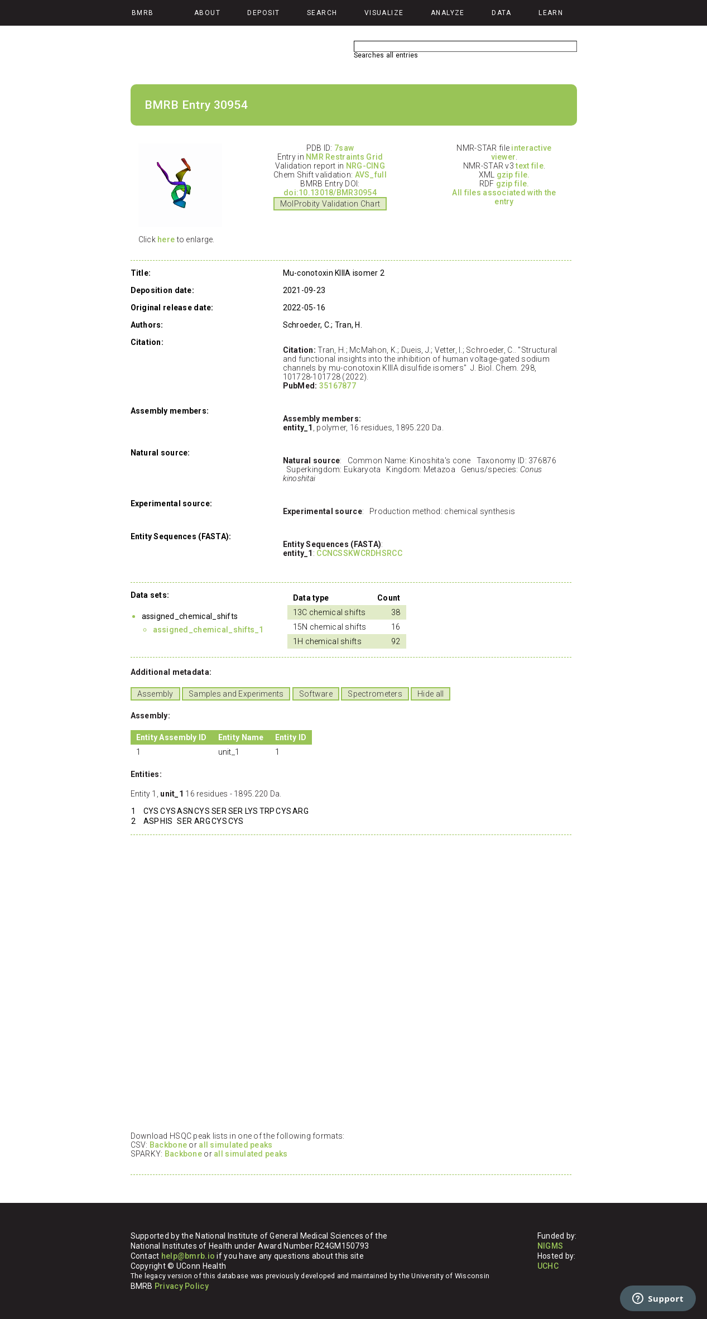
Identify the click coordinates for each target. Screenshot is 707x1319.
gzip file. (513, 174)
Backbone (168, 1144)
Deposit (263, 13)
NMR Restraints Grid (344, 156)
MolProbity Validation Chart (330, 203)
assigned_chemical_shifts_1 (208, 629)
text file (530, 165)
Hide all (430, 693)
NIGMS (550, 1245)
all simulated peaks (235, 1144)
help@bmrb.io (188, 1255)
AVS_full (371, 174)
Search (322, 13)
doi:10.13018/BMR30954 (330, 192)
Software (316, 693)
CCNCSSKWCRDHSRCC (359, 553)
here (166, 239)
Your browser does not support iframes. (348, 982)
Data (502, 13)
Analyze (448, 13)
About (207, 13)
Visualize (384, 13)
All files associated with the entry (504, 197)
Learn (550, 13)
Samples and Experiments (236, 693)
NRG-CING (365, 165)
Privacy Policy (182, 1286)
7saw (344, 147)
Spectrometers (375, 693)
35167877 (337, 385)
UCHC (548, 1266)
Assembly (155, 693)
